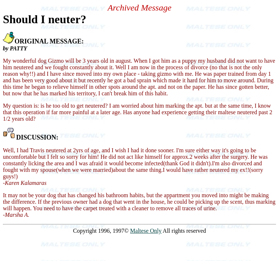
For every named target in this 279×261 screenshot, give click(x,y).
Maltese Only (146, 231)
